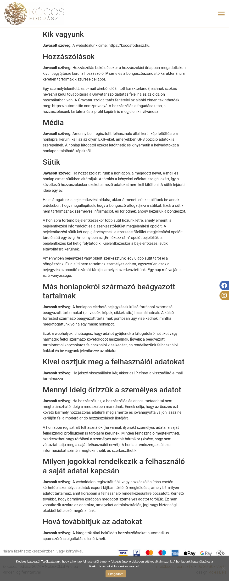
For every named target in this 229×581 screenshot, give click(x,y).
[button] (222, 13)
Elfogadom (115, 574)
